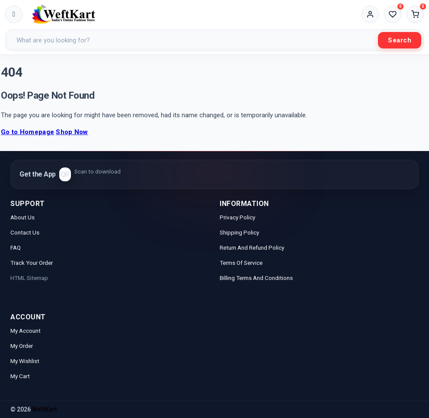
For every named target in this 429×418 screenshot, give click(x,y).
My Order (21, 345)
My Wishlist (24, 360)
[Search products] (193, 40)
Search (399, 40)
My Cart (20, 376)
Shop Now (72, 132)
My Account (26, 330)
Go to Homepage (27, 132)
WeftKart (44, 409)
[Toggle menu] (13, 14)
